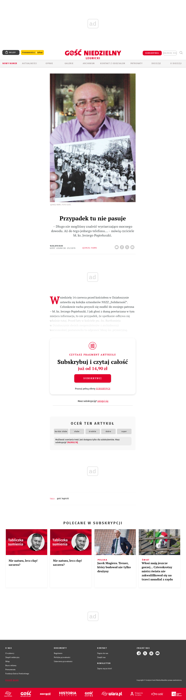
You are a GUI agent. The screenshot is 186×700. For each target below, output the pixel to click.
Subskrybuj (92, 378)
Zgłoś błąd (12, 680)
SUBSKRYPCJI (103, 388)
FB (122, 246)
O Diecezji (176, 63)
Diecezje (156, 63)
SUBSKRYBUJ (152, 53)
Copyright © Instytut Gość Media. (149, 680)
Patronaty (136, 63)
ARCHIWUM (89, 63)
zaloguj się (170, 53)
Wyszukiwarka (181, 52)
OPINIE (49, 63)
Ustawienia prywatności (63, 661)
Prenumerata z (32, 52)
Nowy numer (9, 63)
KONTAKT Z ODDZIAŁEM (112, 63)
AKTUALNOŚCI (29, 63)
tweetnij (127, 246)
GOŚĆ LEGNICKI (63, 498)
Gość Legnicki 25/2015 (63, 248)
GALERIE (69, 63)
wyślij (133, 246)
